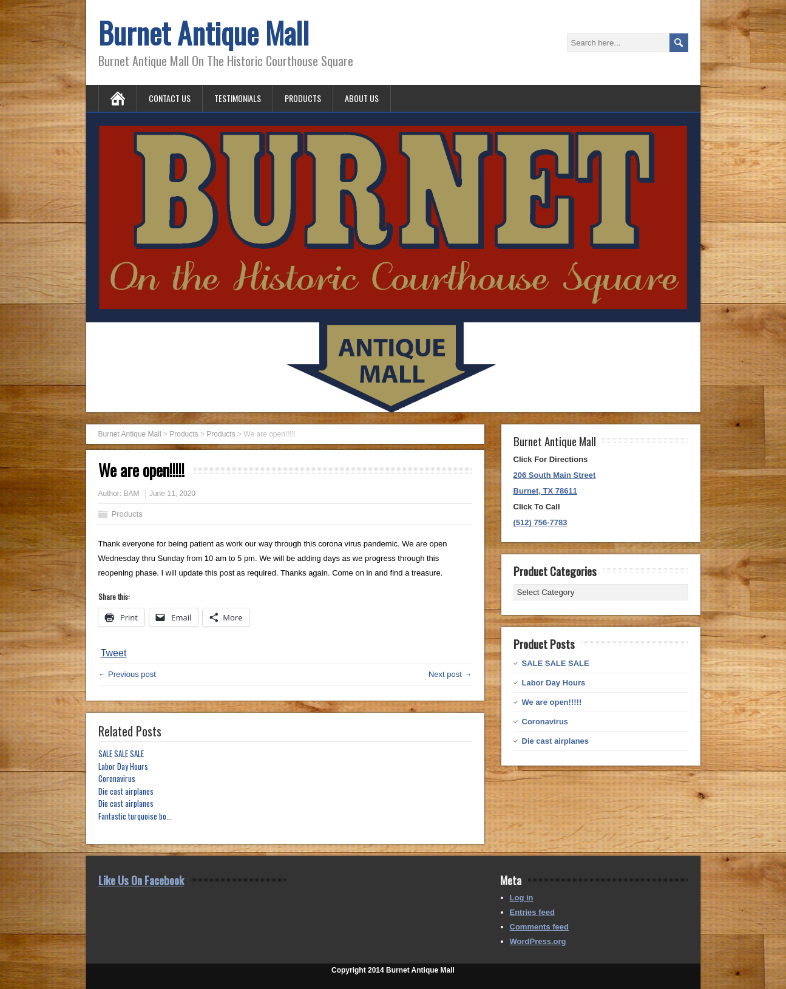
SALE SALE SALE (121, 754)
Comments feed (539, 926)
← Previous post (127, 674)
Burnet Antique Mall (203, 32)
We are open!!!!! (552, 702)
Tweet (114, 653)
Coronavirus (116, 778)
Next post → (450, 674)
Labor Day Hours (123, 766)
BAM (132, 493)
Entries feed (532, 912)
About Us (362, 98)
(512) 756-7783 (540, 522)
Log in (522, 897)
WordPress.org (538, 941)
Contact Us (170, 98)
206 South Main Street (554, 475)
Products (303, 98)
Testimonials (237, 98)
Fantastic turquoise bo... (135, 816)
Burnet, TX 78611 (545, 490)
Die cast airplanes (126, 791)
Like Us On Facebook (141, 879)
